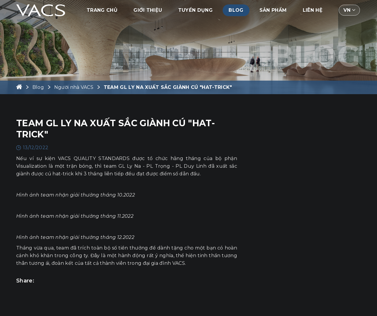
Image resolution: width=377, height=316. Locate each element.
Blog (236, 10)
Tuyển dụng (195, 10)
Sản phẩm (273, 10)
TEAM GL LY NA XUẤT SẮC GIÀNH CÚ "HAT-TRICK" (168, 87)
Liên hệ (313, 10)
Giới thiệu (147, 10)
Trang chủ (102, 10)
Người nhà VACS (73, 87)
